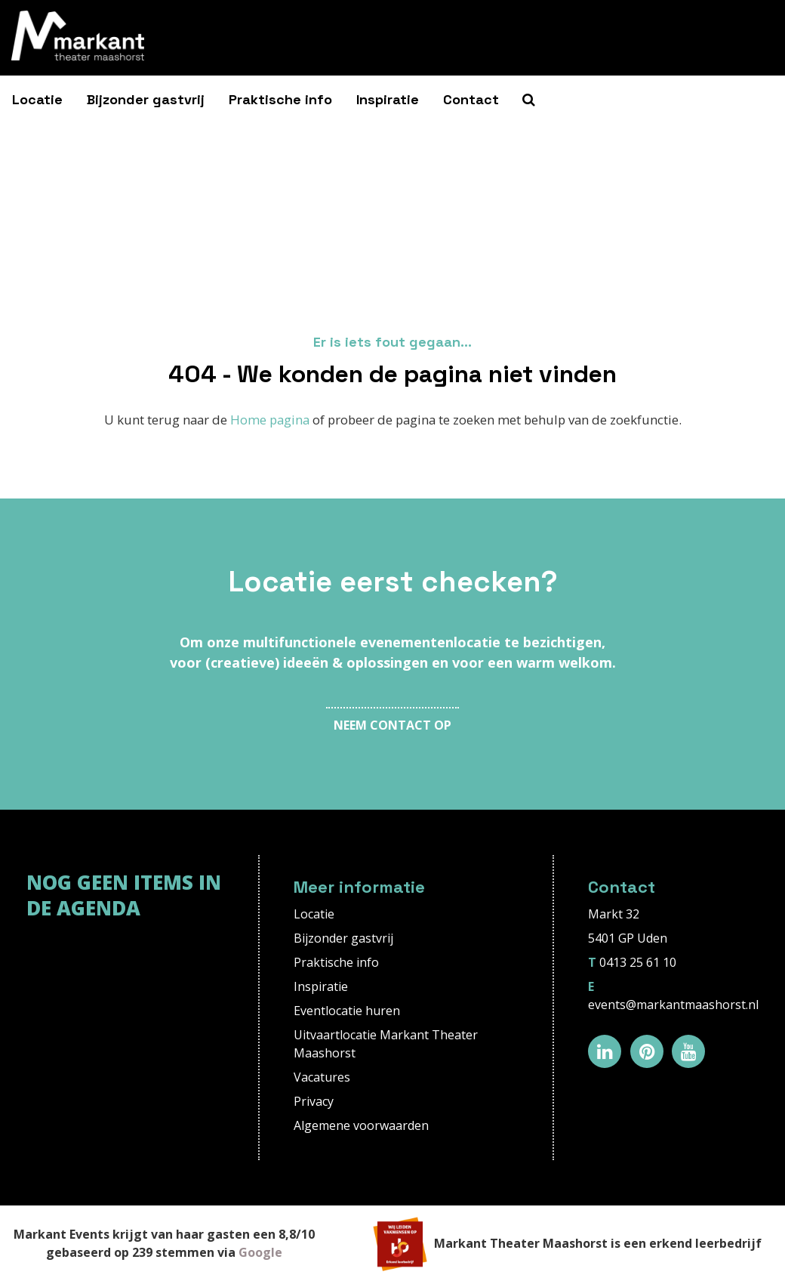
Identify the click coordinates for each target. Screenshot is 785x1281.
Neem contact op (392, 725)
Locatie (37, 99)
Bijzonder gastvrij (146, 99)
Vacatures (322, 1077)
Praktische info (280, 99)
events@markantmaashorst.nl (673, 1004)
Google (260, 1252)
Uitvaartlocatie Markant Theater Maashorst (386, 1043)
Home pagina (269, 419)
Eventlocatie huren (347, 1010)
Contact (471, 99)
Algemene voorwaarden (361, 1125)
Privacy (314, 1101)
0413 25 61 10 (637, 962)
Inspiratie (387, 99)
